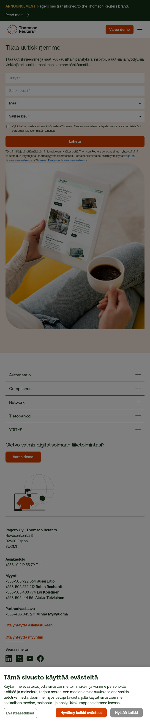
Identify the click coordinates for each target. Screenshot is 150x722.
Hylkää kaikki (126, 713)
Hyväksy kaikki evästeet (81, 713)
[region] (75, 694)
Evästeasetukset (20, 713)
